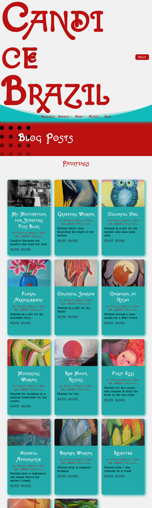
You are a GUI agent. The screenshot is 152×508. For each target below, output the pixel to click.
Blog (107, 117)
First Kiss (123, 373)
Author (93, 117)
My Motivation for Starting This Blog (29, 220)
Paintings (37, 310)
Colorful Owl (123, 214)
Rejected (123, 453)
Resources (48, 117)
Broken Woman (76, 453)
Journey (37, 236)
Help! (142, 57)
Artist (79, 117)
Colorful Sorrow (76, 294)
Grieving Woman (76, 214)
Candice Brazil (27, 233)
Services (63, 117)
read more (20, 249)
